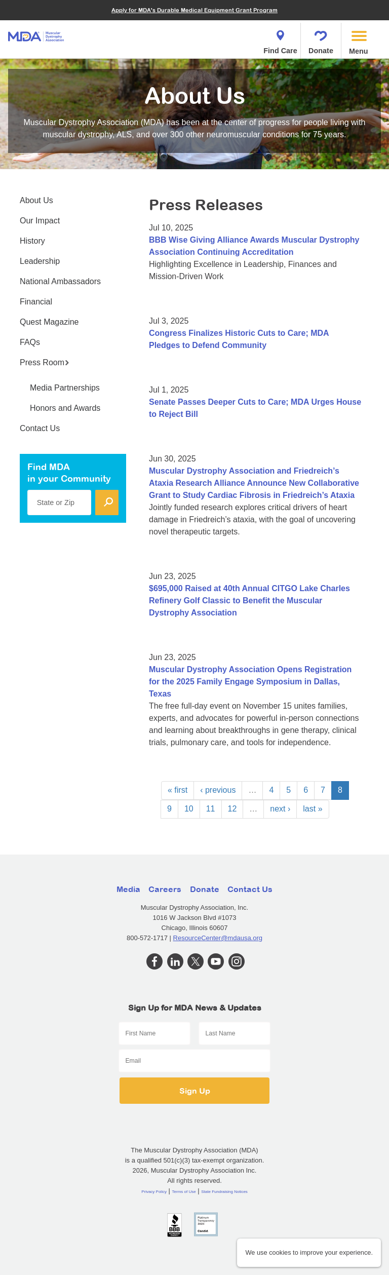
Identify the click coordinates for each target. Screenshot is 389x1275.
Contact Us (40, 428)
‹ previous (218, 790)
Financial (36, 301)
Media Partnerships (65, 387)
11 (210, 808)
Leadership (40, 261)
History (32, 241)
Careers (164, 889)
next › (280, 808)
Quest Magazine (49, 322)
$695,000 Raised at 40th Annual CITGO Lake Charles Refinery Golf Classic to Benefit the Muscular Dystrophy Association (249, 600)
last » (312, 808)
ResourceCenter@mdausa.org (218, 938)
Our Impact (40, 220)
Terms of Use (184, 1191)
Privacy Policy (154, 1191)
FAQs (30, 342)
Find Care (280, 39)
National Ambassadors (60, 281)
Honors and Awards (65, 408)
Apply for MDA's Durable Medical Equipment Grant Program (194, 10)
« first (177, 790)
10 (188, 808)
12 (232, 808)
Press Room (44, 362)
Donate (320, 39)
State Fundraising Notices (224, 1191)
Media (128, 889)
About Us (36, 200)
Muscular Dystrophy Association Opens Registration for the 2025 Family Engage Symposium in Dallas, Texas (250, 681)
